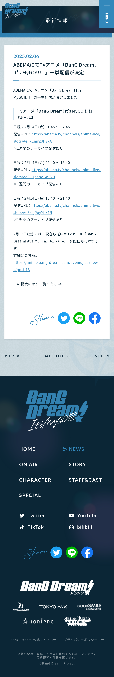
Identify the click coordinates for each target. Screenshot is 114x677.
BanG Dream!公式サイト (33, 640)
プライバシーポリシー (84, 640)
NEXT (100, 356)
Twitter (36, 515)
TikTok (36, 527)
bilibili (84, 527)
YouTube (87, 515)
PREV (14, 356)
